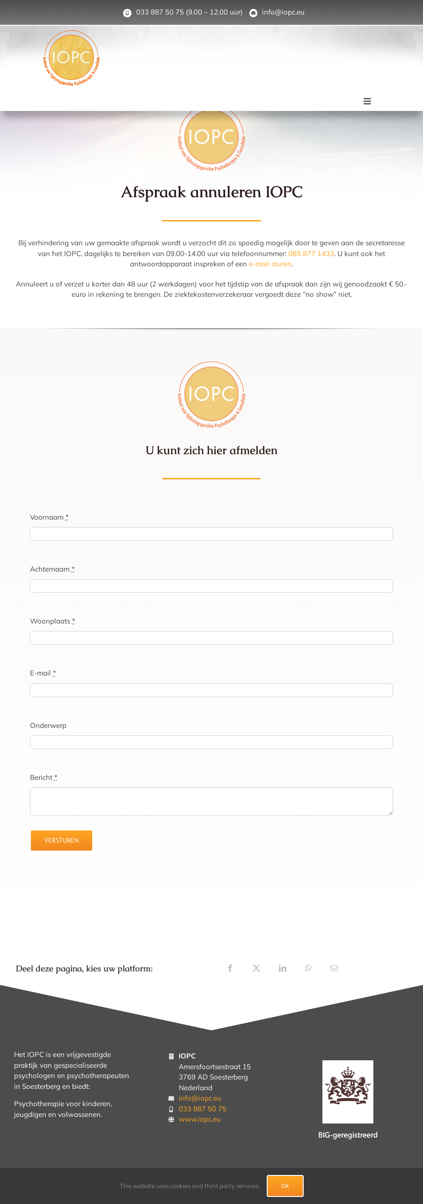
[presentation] (101, 884)
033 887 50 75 (160, 11)
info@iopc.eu (283, 11)
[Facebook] (230, 968)
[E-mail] (334, 968)
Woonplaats (52, 621)
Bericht (44, 777)
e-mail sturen (270, 263)
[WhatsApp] (308, 968)
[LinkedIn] (282, 968)
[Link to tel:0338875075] (127, 13)
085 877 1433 (311, 253)
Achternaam (52, 569)
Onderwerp (48, 725)
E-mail (43, 672)
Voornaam (49, 517)
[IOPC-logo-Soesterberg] (71, 33)
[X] (256, 968)
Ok (285, 1186)
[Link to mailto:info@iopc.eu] (253, 13)
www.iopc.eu (200, 1119)
